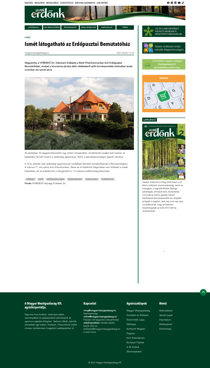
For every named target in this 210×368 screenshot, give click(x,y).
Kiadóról (29, 2)
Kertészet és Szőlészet (138, 315)
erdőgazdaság (75, 179)
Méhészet (131, 324)
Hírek (125, 27)
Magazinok (40, 2)
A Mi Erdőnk (102, 2)
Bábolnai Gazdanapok (85, 2)
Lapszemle (33, 27)
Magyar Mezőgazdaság (138, 310)
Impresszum (165, 319)
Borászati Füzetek (135, 342)
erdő (41, 179)
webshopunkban (91, 322)
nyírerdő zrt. (108, 179)
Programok (70, 27)
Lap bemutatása (52, 27)
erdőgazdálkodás (55, 179)
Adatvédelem (166, 310)
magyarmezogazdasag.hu (37, 52)
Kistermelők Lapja (136, 319)
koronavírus (92, 179)
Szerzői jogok (165, 315)
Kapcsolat (106, 27)
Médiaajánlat (52, 2)
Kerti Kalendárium (136, 337)
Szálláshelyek (88, 27)
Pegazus (131, 333)
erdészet (31, 179)
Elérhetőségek (66, 2)
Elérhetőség (165, 328)
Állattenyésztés (134, 351)
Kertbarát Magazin (136, 328)
